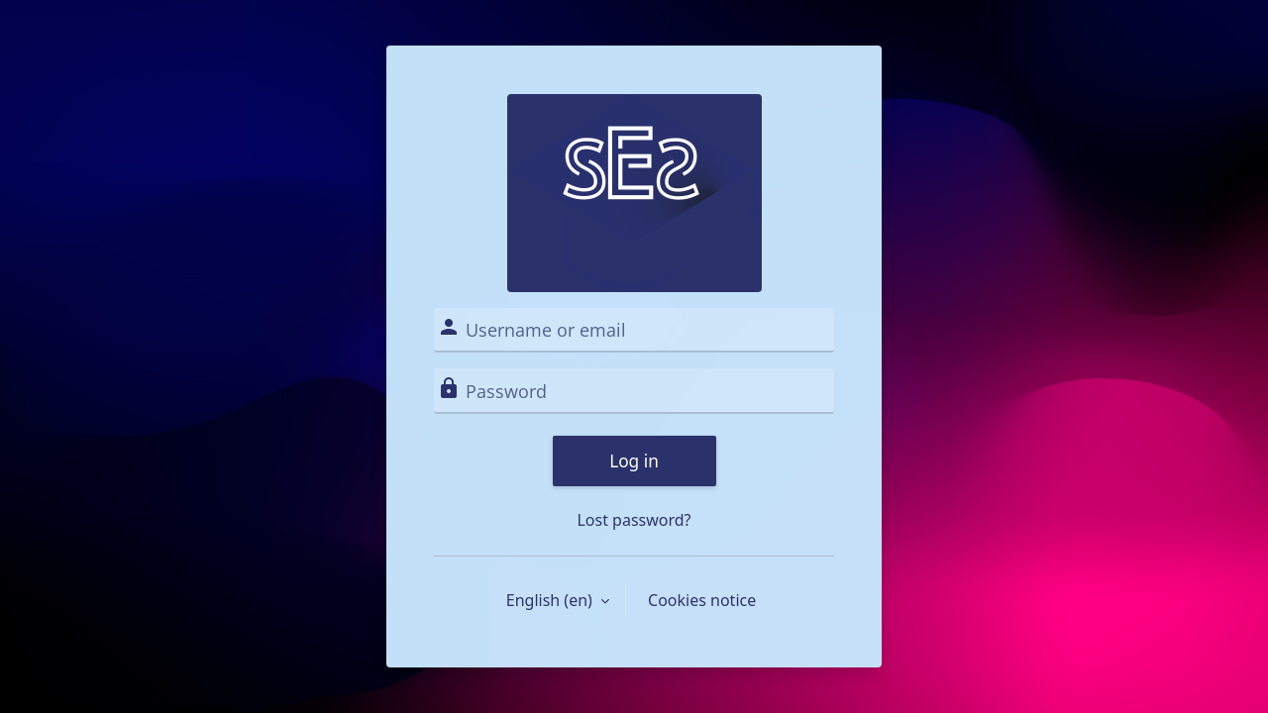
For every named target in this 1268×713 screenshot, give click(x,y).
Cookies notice (702, 600)
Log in (634, 461)
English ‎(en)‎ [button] (551, 600)
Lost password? (633, 520)
